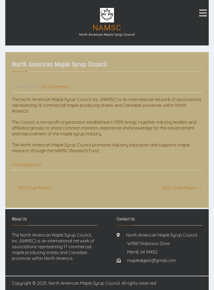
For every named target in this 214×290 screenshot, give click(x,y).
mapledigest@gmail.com (151, 260)
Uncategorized (26, 164)
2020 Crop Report (181, 187)
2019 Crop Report (31, 187)
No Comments (55, 86)
